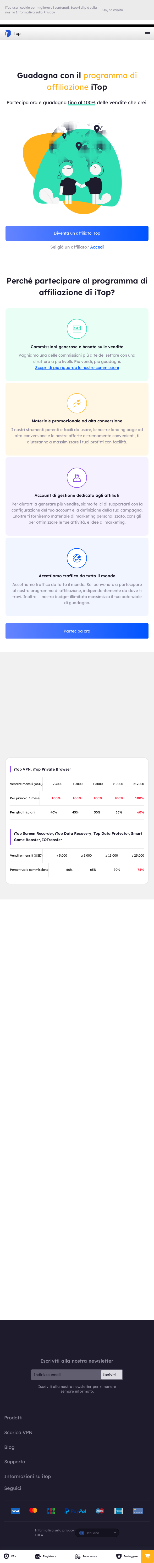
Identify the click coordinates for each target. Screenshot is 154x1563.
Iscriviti (109, 1375)
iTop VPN (12, 34)
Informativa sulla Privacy (35, 12)
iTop (77, 1339)
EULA (39, 1535)
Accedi (97, 247)
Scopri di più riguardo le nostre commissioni (77, 367)
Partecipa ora (77, 631)
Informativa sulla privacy (54, 1530)
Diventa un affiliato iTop (77, 233)
